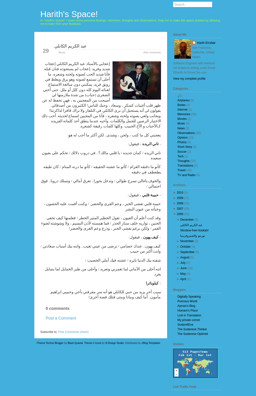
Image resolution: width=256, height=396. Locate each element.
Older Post (149, 327)
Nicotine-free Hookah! (194, 230)
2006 (180, 214)
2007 (180, 208)
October (185, 246)
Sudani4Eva (185, 324)
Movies (182, 119)
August (184, 257)
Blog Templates (151, 343)
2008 (180, 203)
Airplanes (184, 100)
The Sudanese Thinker (192, 329)
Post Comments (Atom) (73, 332)
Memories (184, 114)
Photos (182, 142)
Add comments (152, 52)
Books (182, 105)
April (183, 279)
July (182, 262)
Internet (183, 109)
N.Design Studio (114, 343)
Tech (181, 156)
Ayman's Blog (186, 306)
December (187, 219)
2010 (180, 192)
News (181, 128)
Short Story (185, 147)
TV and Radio (186, 175)
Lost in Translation (189, 315)
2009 (180, 198)
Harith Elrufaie (206, 43)
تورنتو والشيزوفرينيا (192, 235)
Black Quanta (75, 343)
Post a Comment (61, 318)
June (183, 268)
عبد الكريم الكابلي (70, 46)
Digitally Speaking (189, 296)
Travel (182, 170)
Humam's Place (188, 310)
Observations (186, 133)
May (183, 273)
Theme (88, 343)
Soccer (182, 151)
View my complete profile (189, 78)
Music (62, 52)
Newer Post (52, 327)
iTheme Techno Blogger (50, 343)
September (187, 252)
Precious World (187, 301)
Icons (98, 343)
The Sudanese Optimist (193, 334)
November (187, 241)
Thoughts (184, 161)
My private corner (189, 320)
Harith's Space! (69, 14)
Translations (185, 165)
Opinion (183, 137)
